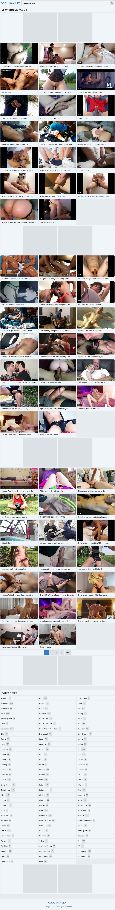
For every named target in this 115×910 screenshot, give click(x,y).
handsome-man (47, 723)
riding (82, 744)
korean (44, 774)
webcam (83, 836)
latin (43, 779)
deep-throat (8, 785)
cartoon (6, 749)
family (6, 830)
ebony (5, 800)
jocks (43, 759)
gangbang (7, 861)
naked (43, 830)
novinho (44, 836)
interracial (45, 734)
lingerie (44, 800)
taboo (82, 774)
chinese (6, 759)
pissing (82, 713)
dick (5, 795)
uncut (82, 800)
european (6, 815)
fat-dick (6, 846)
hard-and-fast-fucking (50, 729)
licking (44, 795)
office (43, 841)
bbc (4, 734)
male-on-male (47, 820)
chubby (6, 764)
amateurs (6, 708)
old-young (45, 856)
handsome (45, 718)
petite (82, 703)
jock (43, 754)
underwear (84, 810)
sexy (82, 754)
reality (82, 739)
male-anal (45, 815)
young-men (84, 856)
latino (44, 785)
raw (81, 723)
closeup (6, 769)
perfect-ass (84, 698)
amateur (7, 703)
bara (4, 723)
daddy (6, 779)
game (5, 856)
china (5, 754)
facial (5, 825)
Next (68, 652)
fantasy (6, 841)
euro (4, 810)
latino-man (45, 790)
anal (5, 713)
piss (81, 708)
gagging (6, 851)
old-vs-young (46, 851)
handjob (45, 713)
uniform (83, 815)
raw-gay (83, 729)
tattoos (82, 785)
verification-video (86, 820)
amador (6, 698)
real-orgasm (85, 734)
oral (43, 861)
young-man (84, 851)
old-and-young (47, 846)
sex (82, 749)
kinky (43, 764)
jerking (44, 749)
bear (5, 744)
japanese (45, 744)
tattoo (82, 779)
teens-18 (83, 795)
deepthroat (8, 790)
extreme (6, 820)
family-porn (7, 836)
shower (82, 769)
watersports (84, 830)
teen (82, 790)
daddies (6, 774)
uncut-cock (84, 805)
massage (45, 825)
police (82, 718)
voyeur (82, 825)
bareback (7, 729)
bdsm (5, 739)
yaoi (81, 841)
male (43, 810)
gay (43, 698)
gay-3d (44, 703)
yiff (81, 846)
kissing (44, 769)
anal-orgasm (8, 718)
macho (43, 805)
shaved (82, 759)
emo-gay (6, 805)
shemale (83, 764)
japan (43, 739)
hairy (43, 708)
